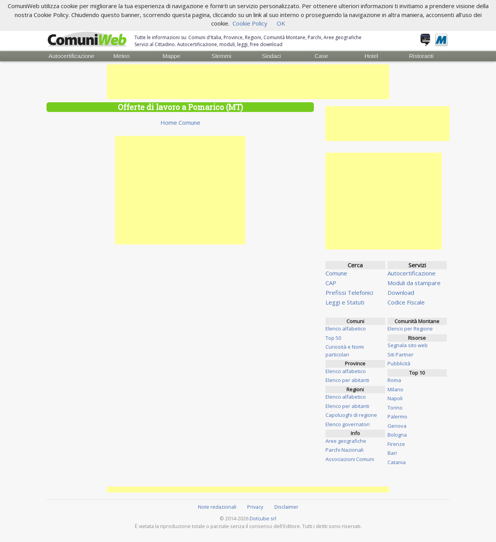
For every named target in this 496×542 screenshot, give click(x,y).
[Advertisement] (248, 81)
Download (401, 292)
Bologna (397, 434)
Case (321, 56)
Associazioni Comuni (350, 459)
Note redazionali (217, 506)
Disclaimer (286, 506)
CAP (331, 283)
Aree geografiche (346, 440)
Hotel (371, 56)
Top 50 (333, 337)
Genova (397, 425)
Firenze (396, 443)
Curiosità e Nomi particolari (345, 350)
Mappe (171, 56)
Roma (394, 380)
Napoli (395, 398)
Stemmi (221, 56)
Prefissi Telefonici (349, 292)
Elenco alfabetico (346, 328)
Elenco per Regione (410, 328)
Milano (395, 389)
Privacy (255, 506)
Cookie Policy (249, 23)
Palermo (397, 416)
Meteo (122, 56)
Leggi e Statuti (345, 302)
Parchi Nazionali (344, 449)
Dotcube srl (263, 518)
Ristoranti (421, 56)
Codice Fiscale (406, 302)
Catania (397, 462)
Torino (395, 407)
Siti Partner (400, 354)
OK (281, 23)
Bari (392, 452)
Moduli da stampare (414, 283)
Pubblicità (399, 363)
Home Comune (180, 122)
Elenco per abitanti (347, 380)
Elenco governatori (348, 424)
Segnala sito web (408, 345)
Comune (336, 273)
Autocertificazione (71, 56)
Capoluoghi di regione (351, 414)
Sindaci (271, 56)
